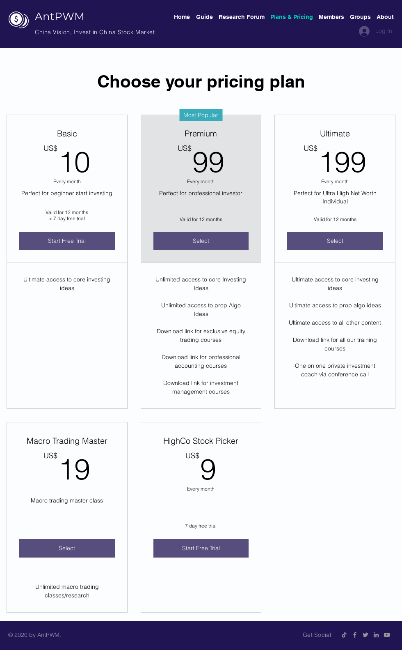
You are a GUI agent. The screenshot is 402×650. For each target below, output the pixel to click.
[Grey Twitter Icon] (365, 634)
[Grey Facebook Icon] (355, 634)
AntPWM (60, 16)
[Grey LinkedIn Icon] (376, 634)
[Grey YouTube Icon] (387, 634)
